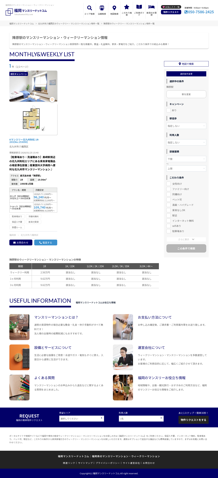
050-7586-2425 (201, 11)
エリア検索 (89, 13)
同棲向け (177, 194)
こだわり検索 (127, 13)
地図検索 (114, 13)
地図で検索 (188, 63)
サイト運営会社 (131, 463)
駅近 (174, 215)
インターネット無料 (183, 220)
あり (174, 110)
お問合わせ (22, 242)
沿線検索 (102, 13)
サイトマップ (85, 463)
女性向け (177, 183)
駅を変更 (186, 94)
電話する (47, 242)
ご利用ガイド (139, 13)
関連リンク (69, 463)
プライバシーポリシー (108, 463)
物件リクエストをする (193, 420)
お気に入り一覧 (172, 6)
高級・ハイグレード (183, 205)
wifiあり (176, 225)
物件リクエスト (171, 12)
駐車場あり (178, 231)
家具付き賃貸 (151, 13)
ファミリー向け (180, 189)
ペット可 (177, 199)
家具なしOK (178, 210)
